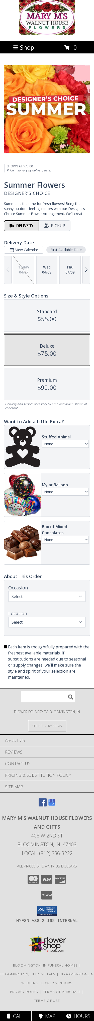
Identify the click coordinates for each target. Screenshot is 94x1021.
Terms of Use (47, 1000)
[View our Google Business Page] (52, 805)
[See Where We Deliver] (47, 725)
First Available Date (66, 249)
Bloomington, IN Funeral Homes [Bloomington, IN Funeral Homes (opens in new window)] (45, 965)
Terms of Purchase (62, 991)
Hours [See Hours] (78, 1016)
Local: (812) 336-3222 (47, 853)
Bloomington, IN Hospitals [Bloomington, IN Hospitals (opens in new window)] (28, 974)
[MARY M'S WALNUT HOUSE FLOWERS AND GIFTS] (47, 34)
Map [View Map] (47, 1016)
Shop (23, 47)
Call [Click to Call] (15, 1016)
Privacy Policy (24, 991)
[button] (47, 911)
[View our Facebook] (43, 805)
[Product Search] (48, 696)
